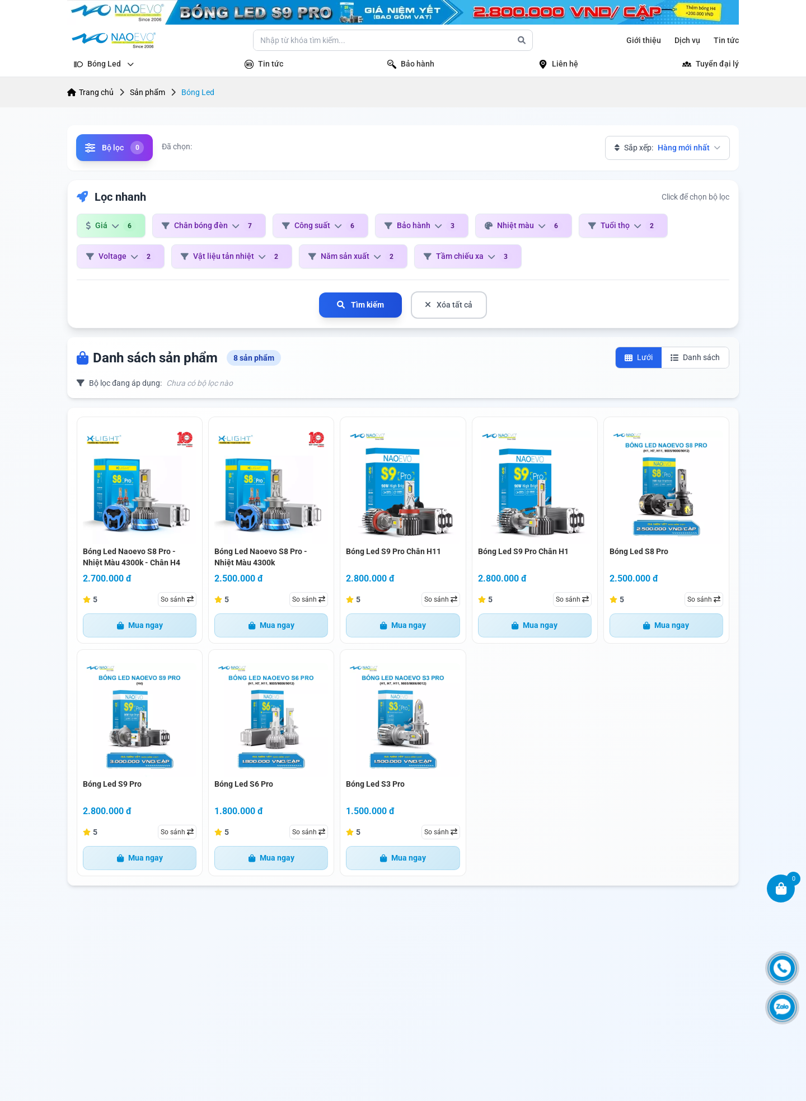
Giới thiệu (643, 40)
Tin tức (726, 40)
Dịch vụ (687, 40)
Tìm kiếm (360, 304)
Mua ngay (140, 625)
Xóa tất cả (448, 304)
